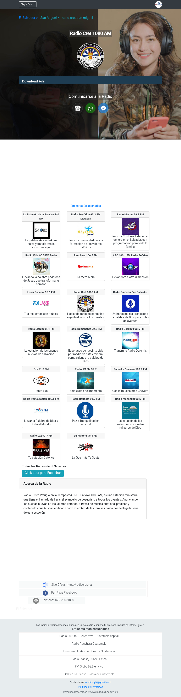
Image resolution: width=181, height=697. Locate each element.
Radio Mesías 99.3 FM (130, 214)
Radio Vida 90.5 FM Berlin (41, 255)
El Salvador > (28, 18)
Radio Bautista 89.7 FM (86, 398)
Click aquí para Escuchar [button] (43, 473)
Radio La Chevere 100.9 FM (130, 369)
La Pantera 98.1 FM (86, 435)
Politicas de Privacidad (90, 687)
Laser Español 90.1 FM (41, 292)
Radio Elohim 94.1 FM (41, 328)
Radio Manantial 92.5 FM (130, 398)
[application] (90, 80)
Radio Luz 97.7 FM (41, 435)
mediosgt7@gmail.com (98, 682)
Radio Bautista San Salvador (130, 292)
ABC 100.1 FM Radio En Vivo (130, 255)
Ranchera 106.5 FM (86, 255)
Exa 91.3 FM (41, 369)
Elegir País (27, 4)
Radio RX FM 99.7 (86, 369)
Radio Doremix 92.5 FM (130, 328)
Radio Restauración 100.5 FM (41, 398)
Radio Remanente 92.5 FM (86, 328)
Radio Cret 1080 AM (85, 292)
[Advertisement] (85, 170)
